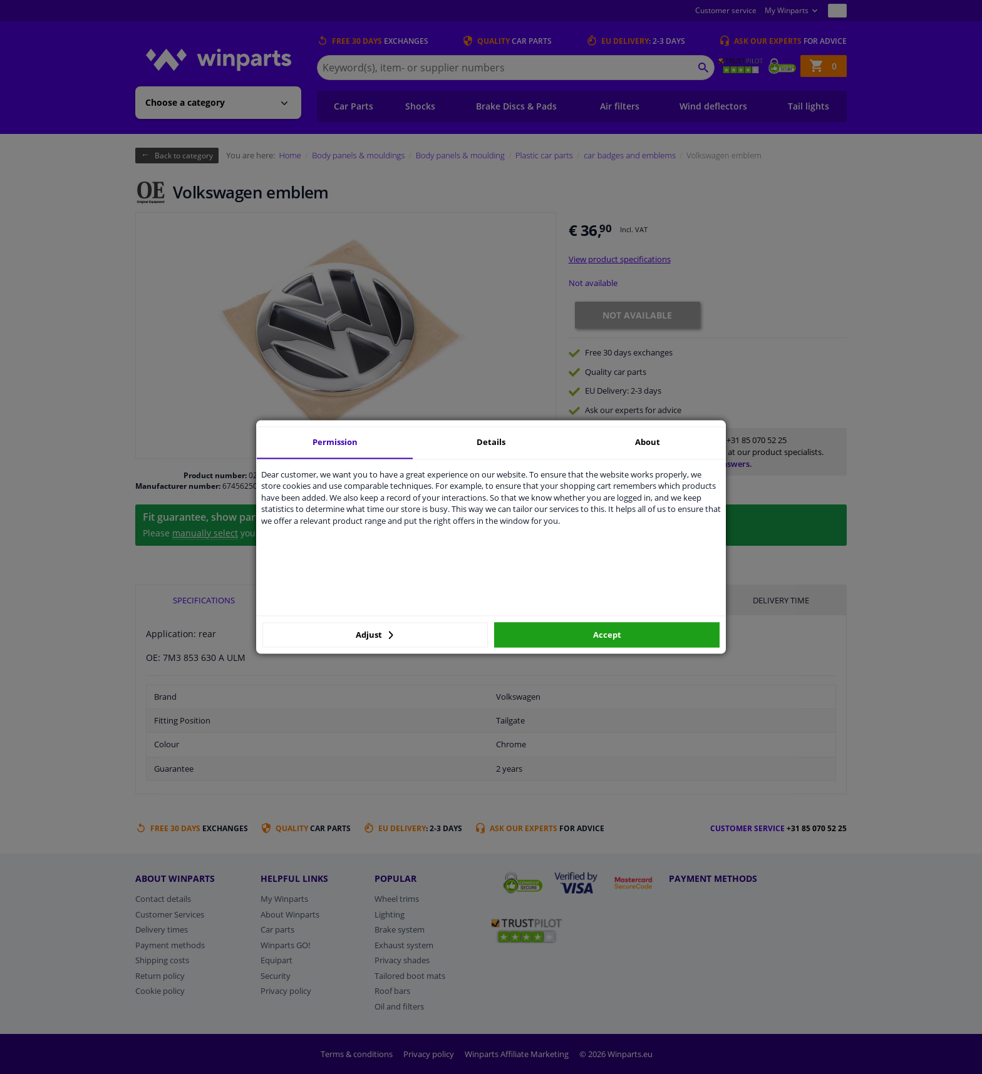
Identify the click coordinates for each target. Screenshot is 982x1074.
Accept (607, 634)
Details (491, 441)
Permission (335, 441)
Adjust (374, 634)
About (647, 441)
